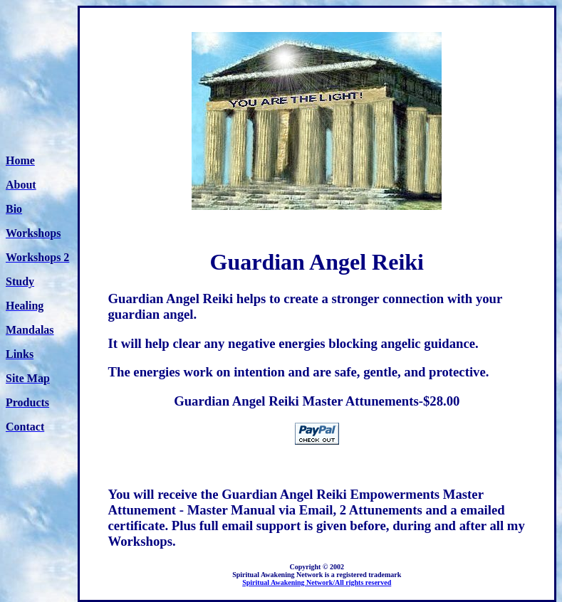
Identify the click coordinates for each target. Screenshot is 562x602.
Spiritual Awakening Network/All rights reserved (316, 582)
